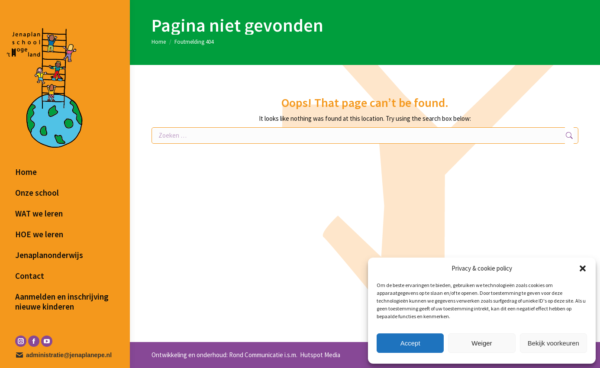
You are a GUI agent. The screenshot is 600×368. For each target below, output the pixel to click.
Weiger (481, 343)
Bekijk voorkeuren (553, 343)
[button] (582, 268)
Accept (410, 343)
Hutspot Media (319, 355)
